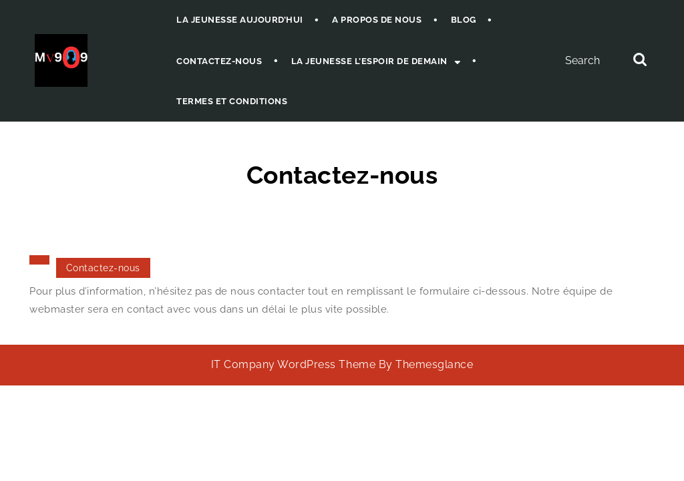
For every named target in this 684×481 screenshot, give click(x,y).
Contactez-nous (219, 61)
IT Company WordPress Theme (293, 364)
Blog (463, 20)
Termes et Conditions (231, 101)
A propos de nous (376, 20)
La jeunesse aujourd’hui (239, 20)
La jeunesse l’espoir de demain (369, 61)
